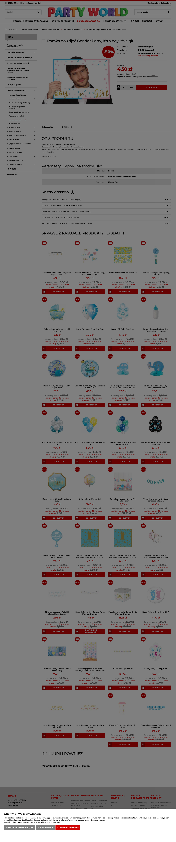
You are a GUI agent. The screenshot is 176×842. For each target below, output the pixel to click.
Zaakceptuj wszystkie (68, 828)
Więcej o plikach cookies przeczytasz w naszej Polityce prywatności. (32, 823)
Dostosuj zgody (45, 828)
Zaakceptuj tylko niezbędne (19, 828)
